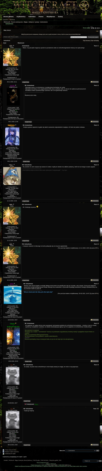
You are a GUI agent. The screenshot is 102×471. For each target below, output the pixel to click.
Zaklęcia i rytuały (34, 22)
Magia (26, 22)
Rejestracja (12, 19)
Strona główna (8, 16)
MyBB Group (68, 465)
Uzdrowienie (44, 22)
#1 (98, 46)
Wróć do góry (36, 460)
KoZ (47, 462)
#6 (98, 244)
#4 (98, 165)
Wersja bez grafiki (53, 460)
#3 (98, 125)
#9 (98, 364)
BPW (96, 293)
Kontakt (6, 460)
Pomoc (41, 16)
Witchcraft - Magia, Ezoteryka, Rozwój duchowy (20, 460)
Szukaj (60, 16)
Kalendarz (32, 16)
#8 (98, 323)
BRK (11, 46)
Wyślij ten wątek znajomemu (12, 451)
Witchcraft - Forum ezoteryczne (13, 22)
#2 (98, 85)
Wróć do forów (44, 460)
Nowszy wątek (14, 36)
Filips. (11, 165)
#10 (98, 408)
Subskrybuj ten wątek (10, 453)
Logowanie (5, 19)
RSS (60, 460)
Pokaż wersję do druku (10, 449)
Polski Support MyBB (52, 465)
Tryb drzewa (86, 40)
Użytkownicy (21, 16)
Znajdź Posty (26, 82)
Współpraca (51, 16)
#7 (98, 283)
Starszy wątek (7, 36)
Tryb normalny (95, 40)
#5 (98, 204)
